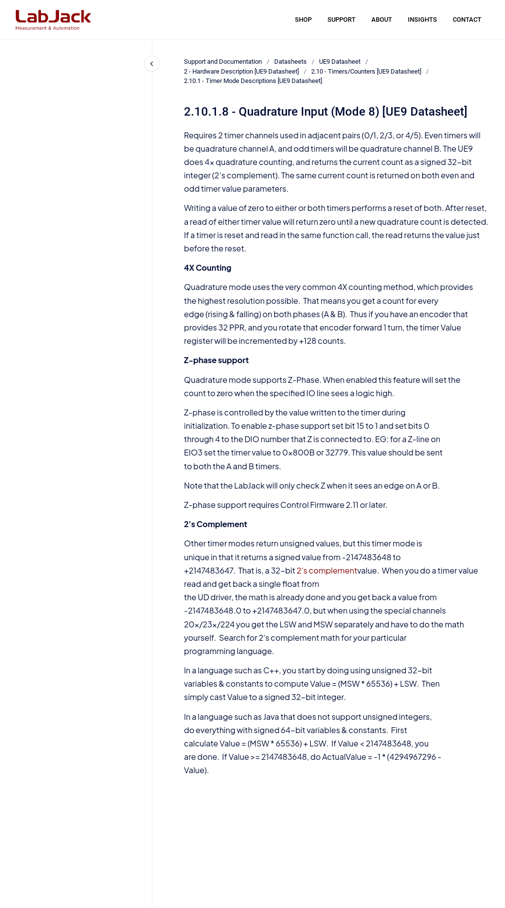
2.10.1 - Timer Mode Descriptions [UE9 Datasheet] (253, 80)
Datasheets (290, 61)
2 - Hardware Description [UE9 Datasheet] (241, 71)
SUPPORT (341, 19)
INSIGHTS (422, 19)
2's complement (326, 570)
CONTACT (467, 19)
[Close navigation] (152, 64)
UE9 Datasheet (340, 61)
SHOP (303, 19)
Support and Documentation (223, 61)
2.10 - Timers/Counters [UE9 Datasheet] (366, 71)
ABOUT (381, 19)
